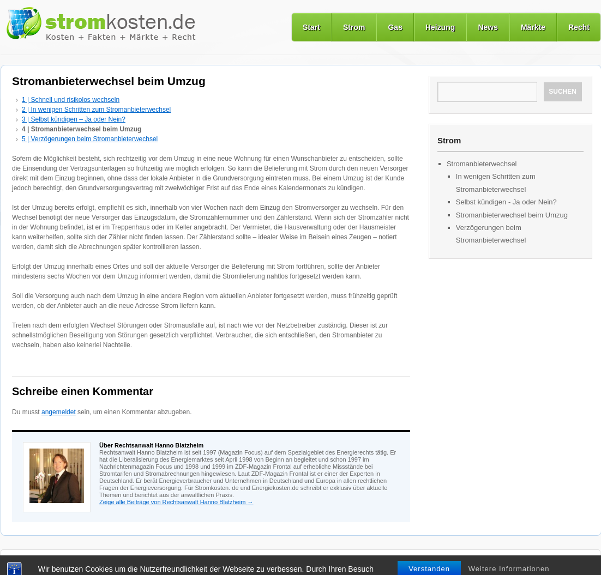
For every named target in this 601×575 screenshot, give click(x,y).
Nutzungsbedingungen (255, 562)
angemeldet (58, 412)
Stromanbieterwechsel (482, 164)
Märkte (533, 27)
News (488, 27)
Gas (395, 27)
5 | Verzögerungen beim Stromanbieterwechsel (90, 139)
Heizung (440, 27)
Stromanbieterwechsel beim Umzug (512, 215)
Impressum (366, 562)
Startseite (27, 562)
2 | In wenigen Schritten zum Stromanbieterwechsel (96, 109)
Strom (354, 27)
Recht (579, 27)
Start (311, 27)
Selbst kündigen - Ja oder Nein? (506, 202)
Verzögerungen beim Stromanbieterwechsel (491, 233)
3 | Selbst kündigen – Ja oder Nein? (73, 119)
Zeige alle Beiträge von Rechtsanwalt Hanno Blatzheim (176, 502)
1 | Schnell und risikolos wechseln (70, 100)
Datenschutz (318, 562)
